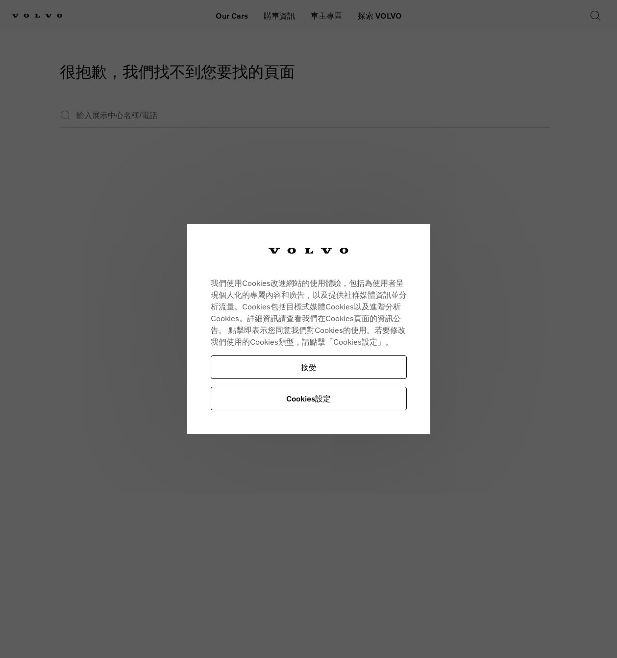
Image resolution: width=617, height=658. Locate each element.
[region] (308, 329)
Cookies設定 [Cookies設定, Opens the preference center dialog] (308, 398)
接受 (309, 367)
